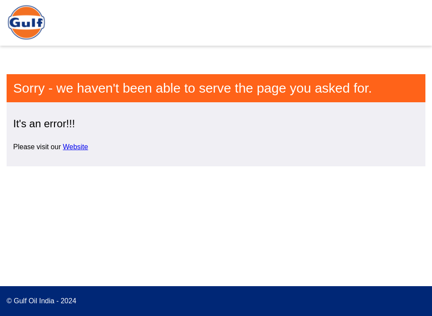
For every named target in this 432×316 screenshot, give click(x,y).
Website (75, 147)
